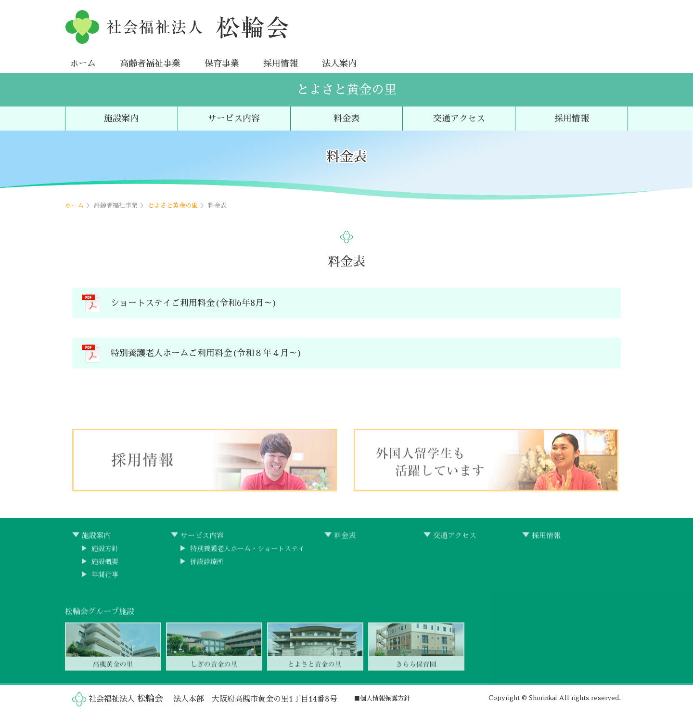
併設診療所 (207, 564)
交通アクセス (459, 118)
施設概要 (104, 564)
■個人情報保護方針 (382, 698)
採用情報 (280, 63)
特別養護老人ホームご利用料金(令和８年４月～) (206, 353)
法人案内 (339, 63)
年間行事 (104, 577)
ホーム (83, 63)
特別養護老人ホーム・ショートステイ (247, 551)
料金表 (346, 118)
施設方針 (104, 551)
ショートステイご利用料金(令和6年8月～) (194, 303)
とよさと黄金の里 (346, 89)
